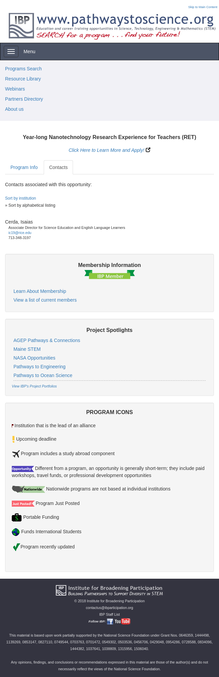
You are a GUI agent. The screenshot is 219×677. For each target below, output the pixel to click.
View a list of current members (45, 300)
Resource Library (23, 78)
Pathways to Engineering (39, 366)
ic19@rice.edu (19, 233)
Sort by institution (20, 198)
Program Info (24, 167)
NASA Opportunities (34, 358)
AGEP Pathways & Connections (46, 340)
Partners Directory (24, 99)
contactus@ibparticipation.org (109, 608)
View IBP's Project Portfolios (34, 386)
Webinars (15, 89)
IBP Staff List (109, 614)
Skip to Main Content (202, 7)
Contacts (58, 167)
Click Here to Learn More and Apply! (106, 150)
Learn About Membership (39, 291)
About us (14, 109)
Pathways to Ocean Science (42, 375)
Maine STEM (27, 349)
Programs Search (23, 68)
